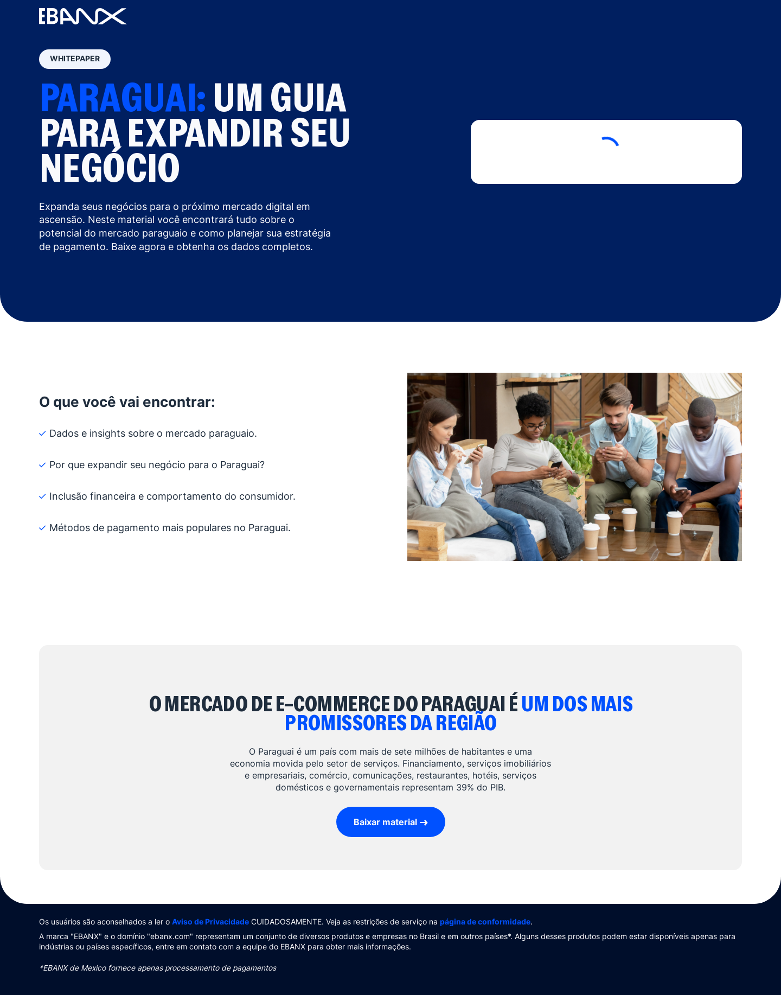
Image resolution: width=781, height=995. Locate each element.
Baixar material (385, 822)
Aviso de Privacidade (210, 921)
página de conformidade (485, 921)
